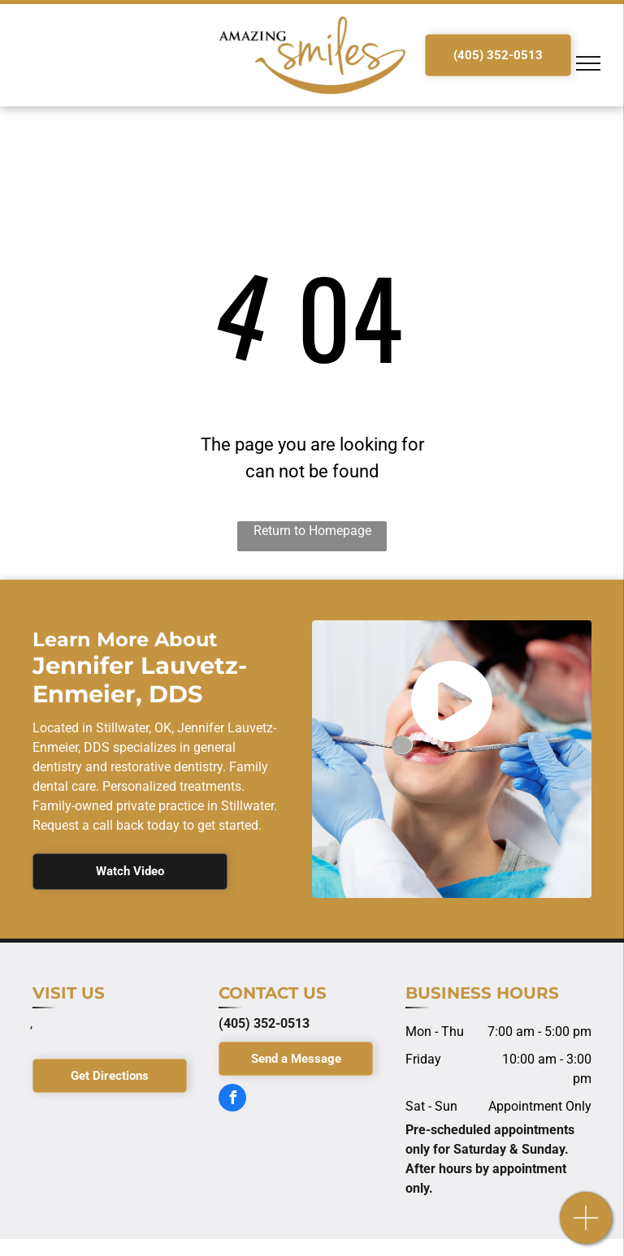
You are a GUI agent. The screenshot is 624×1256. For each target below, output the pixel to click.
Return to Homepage (312, 530)
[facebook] (232, 1100)
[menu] (588, 63)
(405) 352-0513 (264, 1023)
